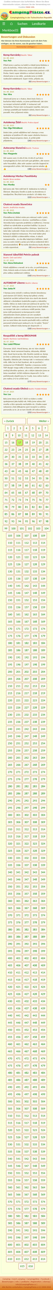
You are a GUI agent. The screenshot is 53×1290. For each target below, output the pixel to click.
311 (18, 829)
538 (35, 1151)
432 (26, 1001)
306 (18, 822)
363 (35, 901)
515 (10, 1123)
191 (18, 657)
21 (47, 442)
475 (10, 1065)
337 (26, 865)
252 (26, 743)
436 (18, 1008)
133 (35, 571)
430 (10, 1001)
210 (10, 686)
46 (26, 471)
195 (10, 664)
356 (18, 893)
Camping (6, 1279)
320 (10, 843)
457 (26, 1037)
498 (35, 1094)
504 (43, 1101)
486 (18, 1080)
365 (10, 908)
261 (18, 757)
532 (26, 1144)
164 (43, 614)
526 (18, 1137)
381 (18, 929)
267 (26, 764)
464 (43, 1044)
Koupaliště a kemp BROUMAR (19, 335)
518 (35, 1123)
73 (19, 499)
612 (26, 1259)
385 (10, 936)
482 (26, 1072)
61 (33, 485)
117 (26, 550)
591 (18, 1230)
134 (43, 571)
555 (10, 1180)
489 (43, 1080)
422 (26, 986)
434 (43, 1001)
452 (26, 1029)
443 (35, 1015)
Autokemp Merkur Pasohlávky (20, 176)
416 (18, 979)
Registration (36, 1281)
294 (43, 800)
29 (6, 457)
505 (10, 1108)
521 (18, 1130)
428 (35, 994)
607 (26, 1251)
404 (43, 958)
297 (26, 807)
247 (26, 736)
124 (43, 557)
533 (35, 1144)
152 (26, 600)
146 (18, 593)
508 (35, 1108)
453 (35, 1029)
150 (10, 600)
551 (18, 1173)
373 (35, 915)
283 (35, 786)
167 (26, 621)
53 (26, 478)
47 (33, 471)
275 (10, 779)
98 (47, 521)
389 (43, 936)
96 (33, 521)
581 (18, 1216)
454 (43, 1029)
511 (18, 1115)
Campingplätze (33, 1279)
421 (18, 986)
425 (10, 994)
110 (10, 542)
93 (12, 521)
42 (47, 464)
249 (43, 736)
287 (26, 793)
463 (35, 1044)
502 (26, 1101)
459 (43, 1037)
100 (13, 528)
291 (18, 800)
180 (10, 643)
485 (10, 1080)
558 (35, 1180)
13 (39, 435)
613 (35, 1259)
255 (10, 750)
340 (10, 872)
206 (18, 679)
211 (18, 686)
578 (35, 1209)
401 (18, 958)
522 (26, 1130)
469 (43, 1051)
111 (18, 542)
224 (43, 700)
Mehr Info (30, 7)
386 (18, 936)
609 (43, 1251)
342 (26, 872)
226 (18, 707)
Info (17, 1281)
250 (10, 743)
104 (46, 528)
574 (43, 1201)
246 (18, 736)
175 (10, 636)
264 (43, 757)
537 (26, 1151)
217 (26, 693)
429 (43, 994)
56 (47, 478)
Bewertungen (8, 1281)
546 (18, 1166)
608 (35, 1251)
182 (26, 643)
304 (43, 815)
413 (35, 972)
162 (26, 614)
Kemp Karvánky (12, 54)
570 (10, 1201)
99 (5, 528)
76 (40, 499)
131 (18, 571)
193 (35, 657)
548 (35, 1166)
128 (35, 564)
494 (43, 1087)
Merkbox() (10, 30)
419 (43, 979)
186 (18, 650)
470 (10, 1058)
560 (10, 1187)
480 (10, 1072)
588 (35, 1223)
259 (43, 750)
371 (18, 915)
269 (43, 764)
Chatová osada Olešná (15, 388)
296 (18, 807)
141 (18, 585)
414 (43, 972)
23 (12, 449)
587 (26, 1223)
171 (18, 628)
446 (18, 1022)
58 (12, 485)
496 (18, 1094)
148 (35, 593)
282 (26, 786)
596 (18, 1237)
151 (18, 600)
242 (26, 729)
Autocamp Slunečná (14, 147)
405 (10, 965)
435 (10, 1008)
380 (10, 929)
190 (10, 657)
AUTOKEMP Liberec (14, 282)
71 (6, 499)
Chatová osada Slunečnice (17, 204)
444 (43, 1015)
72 (12, 499)
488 (35, 1080)
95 (26, 521)
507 (26, 1108)
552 (26, 1173)
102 (30, 528)
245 (10, 736)
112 (26, 542)
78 (6, 507)
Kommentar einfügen (26, 46)
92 (6, 521)
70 (47, 492)
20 (40, 442)
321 (18, 843)
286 (18, 793)
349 (43, 879)
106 (18, 535)
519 (43, 1123)
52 (19, 478)
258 (35, 750)
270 (10, 772)
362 (26, 901)
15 (6, 442)
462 (26, 1044)
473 (35, 1058)
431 (18, 1001)
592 (26, 1230)
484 (43, 1072)
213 (35, 686)
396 (18, 951)
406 (18, 965)
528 (35, 1137)
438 (35, 1008)
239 (43, 722)
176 (18, 636)
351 (18, 886)
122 (26, 557)
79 (12, 507)
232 (26, 714)
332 (26, 858)
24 (19, 449)
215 (10, 693)
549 (43, 1166)
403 (35, 958)
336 (18, 865)
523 (35, 1130)
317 (26, 836)
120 (10, 557)
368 (35, 908)
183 (35, 643)
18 (26, 442)
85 (6, 514)
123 (35, 557)
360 (10, 901)
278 (35, 779)
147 (26, 593)
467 (26, 1051)
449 (43, 1022)
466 (18, 1051)
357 (26, 893)
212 (26, 686)
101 (22, 528)
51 (12, 478)
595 (10, 1237)
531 (18, 1144)
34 (40, 457)
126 (18, 564)
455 (10, 1037)
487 (26, 1080)
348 (35, 879)
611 (18, 1259)
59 (19, 485)
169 (43, 621)
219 (43, 693)
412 (26, 972)
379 (43, 922)
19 (33, 442)
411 (18, 972)
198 (35, 664)
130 (10, 571)
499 (43, 1094)
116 (18, 550)
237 (26, 722)
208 (35, 679)
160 (10, 614)
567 (26, 1194)
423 (35, 986)
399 (43, 951)
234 (43, 714)
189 (43, 650)
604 (43, 1244)
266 (18, 764)
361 (18, 901)
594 (43, 1230)
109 (43, 535)
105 (10, 535)
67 (26, 492)
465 (10, 1051)
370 (10, 915)
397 (26, 951)
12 (32, 435)
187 (26, 650)
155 (10, 607)
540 (10, 1158)
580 (10, 1216)
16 (12, 442)
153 (35, 600)
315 (10, 836)
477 (26, 1065)
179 (43, 636)
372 (26, 915)
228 (35, 707)
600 (10, 1244)
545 (10, 1166)
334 (43, 858)
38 (19, 464)
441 (18, 1015)
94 (19, 521)
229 (43, 707)
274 (43, 772)
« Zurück (9, 421)
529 (43, 1137)
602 (26, 1244)
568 (35, 1194)
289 (43, 793)
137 (26, 578)
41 (40, 464)
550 (10, 1173)
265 (10, 764)
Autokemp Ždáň (12, 122)
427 (26, 994)
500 (10, 1101)
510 (10, 1115)
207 (26, 679)
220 (10, 700)
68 (33, 492)
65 (12, 492)
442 (26, 1015)
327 (26, 850)
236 (18, 722)
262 (26, 757)
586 (18, 1223)
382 (26, 929)
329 (43, 850)
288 (35, 793)
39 (26, 464)
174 (43, 628)
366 (18, 908)
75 (33, 499)
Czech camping (18, 1279)
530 (10, 1144)
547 (26, 1166)
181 (18, 643)
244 (43, 729)
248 (35, 736)
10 (19, 435)
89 (33, 514)
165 (10, 621)
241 (18, 729)
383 (35, 929)
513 (35, 1115)
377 (26, 922)
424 (43, 986)
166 (18, 621)
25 (26, 449)
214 (43, 686)
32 (26, 457)
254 (43, 743)
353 (35, 886)
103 (38, 528)
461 (18, 1044)
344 (43, 872)
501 (18, 1101)
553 (35, 1173)
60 (26, 485)
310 (10, 829)
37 (12, 464)
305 (10, 822)
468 (35, 1051)
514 (43, 1115)
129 (43, 564)
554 (43, 1173)
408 (35, 965)
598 (35, 1237)
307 (26, 822)
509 (43, 1108)
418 (35, 979)
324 (43, 843)
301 (18, 815)
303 (35, 815)
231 (18, 714)
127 (26, 564)
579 (43, 1209)
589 (43, 1223)
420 (10, 986)
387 (26, 936)
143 (35, 585)
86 (12, 514)
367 (26, 908)
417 (26, 979)
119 (43, 550)
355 (10, 893)
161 (18, 614)
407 (26, 965)
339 (43, 865)
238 (35, 722)
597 (26, 1237)
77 (47, 499)
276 (18, 779)
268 (35, 764)
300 (10, 815)
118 (35, 550)
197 (26, 664)
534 (43, 1144)
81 (26, 507)
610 (10, 1259)
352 (26, 886)
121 (18, 557)
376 (18, 922)
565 (10, 1194)
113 (35, 542)
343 (35, 872)
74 (26, 499)
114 (43, 542)
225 (10, 707)
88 (26, 514)
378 (35, 922)
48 (40, 471)
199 (43, 664)
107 (26, 535)
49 (47, 471)
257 (26, 750)
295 (10, 807)
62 (40, 485)
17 (19, 442)
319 (43, 836)
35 (47, 457)
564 (43, 1187)
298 (35, 807)
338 (35, 865)
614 (43, 1259)
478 (35, 1065)
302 (26, 815)
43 (6, 471)
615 (22, 1266)
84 (47, 507)
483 (35, 1072)
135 (10, 578)
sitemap (46, 1281)
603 (35, 1244)
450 (10, 1029)
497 (26, 1094)
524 (43, 1130)
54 (33, 478)
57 (6, 485)
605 (10, 1251)
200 (10, 671)
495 (10, 1094)
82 (33, 507)
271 (18, 772)
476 (18, 1065)
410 (10, 972)
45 (19, 471)
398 (35, 951)
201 (18, 671)
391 (18, 944)
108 (35, 535)
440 (10, 1015)
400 (10, 958)
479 (43, 1065)
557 (26, 1180)
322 (26, 843)
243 (35, 729)
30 (12, 457)
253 (35, 743)
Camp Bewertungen (39, 81)
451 (18, 1029)
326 (18, 850)
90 (40, 514)
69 (40, 492)
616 (31, 1266)
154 (43, 600)
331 (18, 858)
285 (10, 793)
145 (10, 593)
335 (10, 865)
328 (35, 850)
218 (35, 693)
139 (43, 578)
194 (43, 657)
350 (10, 886)
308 (35, 822)
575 (10, 1209)
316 (18, 836)
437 (26, 1008)
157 (26, 607)
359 (43, 893)
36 (6, 464)
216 (18, 693)
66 (19, 492)
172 (26, 628)
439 (43, 1008)
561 (18, 1187)
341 (18, 872)
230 (10, 714)
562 (26, 1187)
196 (18, 664)
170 (10, 628)
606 (18, 1251)
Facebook (45, 1279)
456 (18, 1037)
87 (19, 514)
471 (18, 1058)
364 (43, 901)
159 (43, 607)
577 (26, 1209)
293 (35, 800)
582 (26, 1216)
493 (35, 1087)
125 (10, 564)
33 (33, 457)
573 (35, 1201)
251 (18, 743)
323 (35, 843)
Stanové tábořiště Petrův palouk (21, 254)
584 (43, 1216)
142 (26, 585)
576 (18, 1209)
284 (43, 786)
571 (18, 1201)
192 (26, 657)
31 (19, 457)
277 (26, 779)
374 (43, 915)
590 (10, 1230)
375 (10, 922)
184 (43, 643)
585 (10, 1223)
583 (35, 1216)
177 (26, 636)
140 (10, 585)
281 (18, 786)
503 (35, 1101)
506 (18, 1108)
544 (43, 1158)
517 (26, 1123)
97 (40, 521)
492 (26, 1087)
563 (35, 1187)
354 (43, 886)
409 (43, 965)
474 (43, 1058)
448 (35, 1022)
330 (10, 858)
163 (35, 614)
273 (35, 772)
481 (18, 1072)
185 (10, 650)
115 (10, 550)
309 (43, 822)
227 (26, 707)
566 (18, 1194)
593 (35, 1230)
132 (26, 571)
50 (6, 478)
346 (18, 879)
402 (26, 958)
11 (25, 435)
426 (18, 994)
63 (47, 485)
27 (40, 449)
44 (12, 471)
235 (10, 722)
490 (10, 1087)
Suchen (22, 24)
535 (10, 1151)
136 (18, 578)
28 (47, 449)
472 (26, 1058)
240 (10, 729)
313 (35, 829)
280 (10, 786)
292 (26, 800)
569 (43, 1194)
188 (35, 650)
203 (35, 671)
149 (43, 593)
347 (26, 879)
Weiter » (44, 421)
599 (43, 1237)
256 (18, 750)
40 (33, 464)
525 (10, 1137)
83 (40, 507)
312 (26, 829)
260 (10, 757)
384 (43, 929)
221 (18, 700)
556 (18, 1180)
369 (43, 908)
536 (18, 1151)
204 (43, 671)
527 (26, 1137)
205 (10, 679)
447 (26, 1022)
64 (6, 492)
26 (33, 449)
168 (35, 621)
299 (43, 807)
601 (18, 1244)
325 (10, 850)
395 (10, 951)
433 (35, 1001)
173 (35, 628)
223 (35, 700)
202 (26, 671)
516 (18, 1123)
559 (43, 1180)
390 (10, 944)
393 (35, 944)
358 (35, 893)
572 (26, 1201)
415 (10, 979)
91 (47, 514)
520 (10, 1130)
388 (35, 936)
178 (35, 636)
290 (10, 800)
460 (10, 1044)
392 (26, 944)
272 (26, 772)
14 (46, 435)
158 (35, 607)
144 (43, 585)
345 (10, 879)
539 (43, 1151)
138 (35, 578)
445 (10, 1022)
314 (43, 829)
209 (43, 679)
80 (19, 507)
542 (26, 1158)
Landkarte (39, 24)
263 (35, 757)
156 (18, 607)
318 (35, 836)
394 (43, 944)
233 (35, 714)
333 (35, 858)
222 (26, 700)
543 (35, 1158)
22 (6, 449)
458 (35, 1037)
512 (26, 1115)
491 (18, 1087)
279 (43, 779)
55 (40, 478)
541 (18, 1158)
